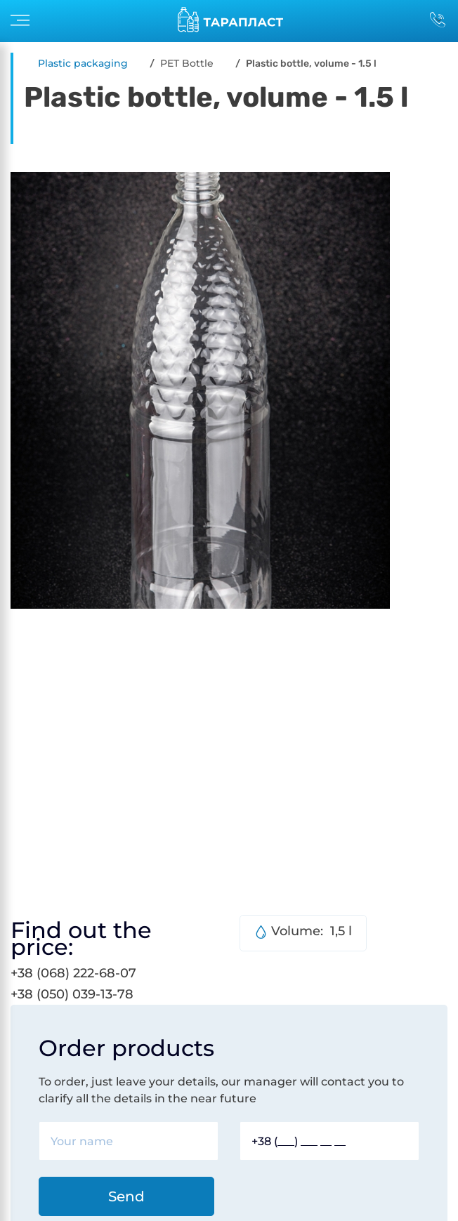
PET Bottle (187, 63)
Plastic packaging (83, 63)
